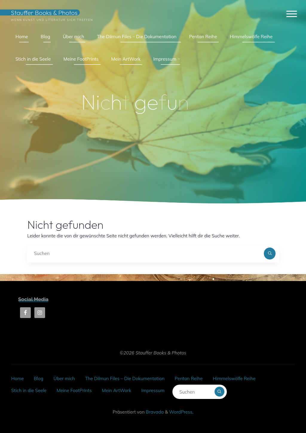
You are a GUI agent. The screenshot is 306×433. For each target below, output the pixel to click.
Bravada (154, 412)
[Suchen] (270, 254)
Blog (38, 378)
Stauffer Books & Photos (44, 12)
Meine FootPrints (73, 390)
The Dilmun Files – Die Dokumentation (124, 378)
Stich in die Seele (28, 390)
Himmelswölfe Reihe (234, 378)
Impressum (152, 390)
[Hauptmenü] (291, 14)
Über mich (64, 378)
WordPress (180, 412)
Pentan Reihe (189, 378)
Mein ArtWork (116, 390)
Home (17, 378)
